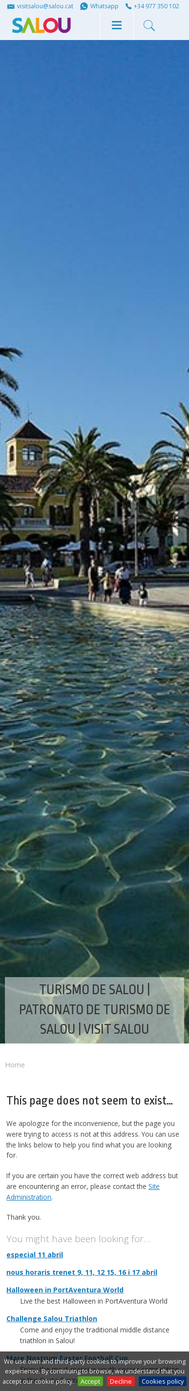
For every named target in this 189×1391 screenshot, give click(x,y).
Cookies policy (163, 1381)
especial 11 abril (34, 1254)
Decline (121, 1381)
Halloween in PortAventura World (65, 1289)
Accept (90, 1381)
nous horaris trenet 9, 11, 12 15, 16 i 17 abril (81, 1272)
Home (15, 1064)
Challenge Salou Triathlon (51, 1318)
